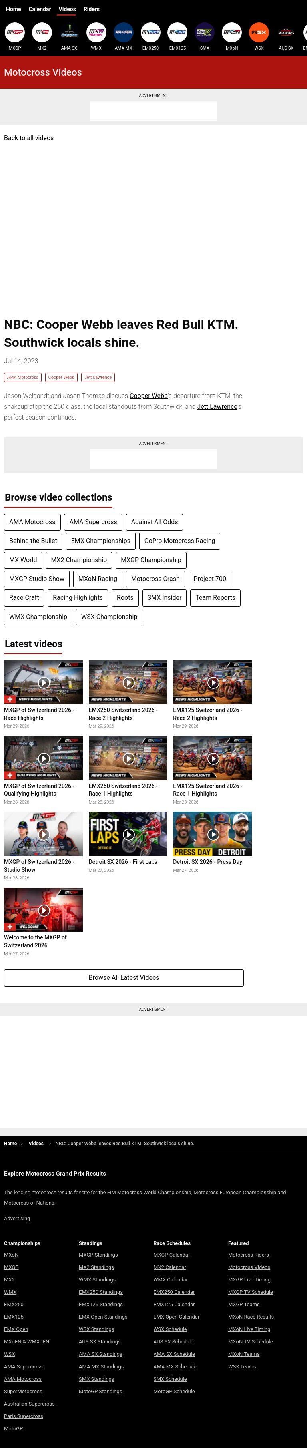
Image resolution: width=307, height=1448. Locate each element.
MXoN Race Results (251, 1317)
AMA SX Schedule (174, 1354)
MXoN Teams (243, 1354)
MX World (23, 560)
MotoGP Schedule (174, 1391)
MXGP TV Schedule (250, 1292)
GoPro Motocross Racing (179, 541)
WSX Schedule (170, 1329)
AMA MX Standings (101, 1367)
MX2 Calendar (170, 1267)
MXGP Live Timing (249, 1280)
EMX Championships (100, 541)
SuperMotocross (23, 1391)
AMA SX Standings (100, 1354)
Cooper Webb (61, 377)
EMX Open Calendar (176, 1317)
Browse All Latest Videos (124, 977)
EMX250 (150, 36)
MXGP (14, 36)
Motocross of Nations (29, 1203)
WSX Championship (109, 617)
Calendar (39, 9)
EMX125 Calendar (174, 1304)
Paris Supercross (23, 1416)
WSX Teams (242, 1367)
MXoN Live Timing (249, 1329)
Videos (67, 9)
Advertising (17, 1218)
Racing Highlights (78, 597)
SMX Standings (96, 1379)
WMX (96, 36)
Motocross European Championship (234, 1192)
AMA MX (123, 36)
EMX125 (177, 36)
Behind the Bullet (33, 541)
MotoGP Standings (100, 1391)
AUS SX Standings (100, 1342)
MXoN (231, 36)
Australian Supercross (29, 1404)
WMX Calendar (171, 1280)
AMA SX (69, 36)
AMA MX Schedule (175, 1367)
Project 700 (210, 579)
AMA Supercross (93, 522)
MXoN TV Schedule (250, 1342)
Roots (125, 597)
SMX (204, 36)
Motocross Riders (248, 1255)
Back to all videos (29, 138)
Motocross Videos (249, 1267)
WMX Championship (38, 617)
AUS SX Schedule (173, 1342)
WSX (259, 36)
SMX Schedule (170, 1379)
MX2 (42, 36)
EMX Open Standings (103, 1317)
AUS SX (286, 36)
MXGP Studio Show (36, 579)
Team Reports (215, 597)
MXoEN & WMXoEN (26, 1342)
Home (13, 9)
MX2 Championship (79, 560)
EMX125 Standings (101, 1304)
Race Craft (24, 597)
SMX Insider (165, 597)
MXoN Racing (97, 579)
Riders (92, 9)
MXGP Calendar (172, 1255)
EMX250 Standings (101, 1292)
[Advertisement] (153, 111)
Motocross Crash (155, 579)
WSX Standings (96, 1329)
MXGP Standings (98, 1255)
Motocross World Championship (154, 1192)
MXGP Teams (244, 1304)
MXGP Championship (151, 560)
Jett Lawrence (98, 377)
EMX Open (16, 1329)
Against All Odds (154, 522)
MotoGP (13, 1429)
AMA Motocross (22, 377)
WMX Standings (97, 1280)
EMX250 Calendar (174, 1292)
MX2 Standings (96, 1267)
